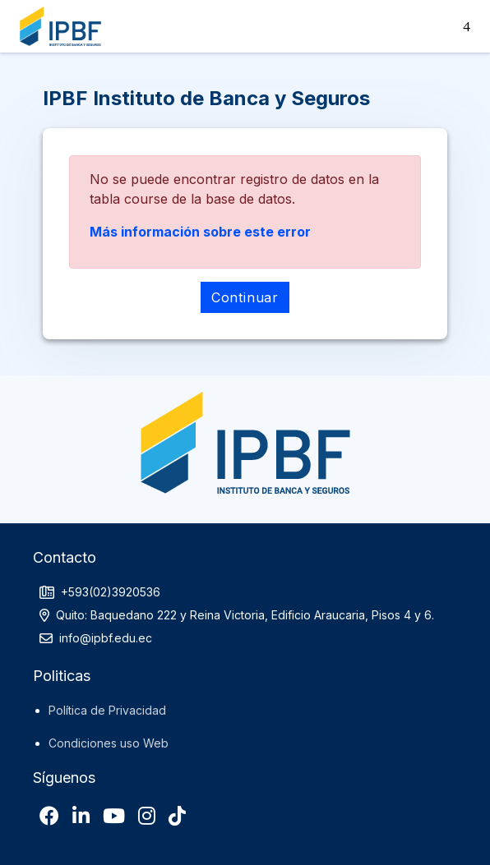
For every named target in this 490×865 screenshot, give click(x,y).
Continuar (245, 297)
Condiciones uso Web (109, 743)
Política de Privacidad (107, 710)
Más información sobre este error (200, 231)
